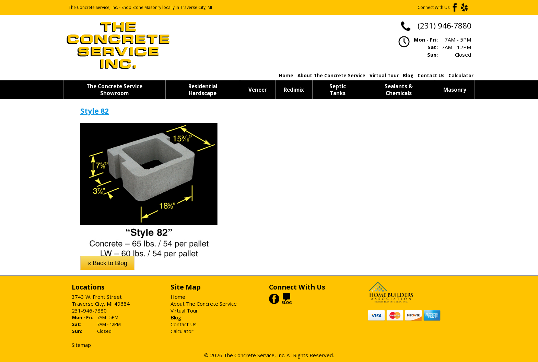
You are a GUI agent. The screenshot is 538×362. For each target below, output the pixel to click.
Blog (408, 75)
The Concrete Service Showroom (114, 90)
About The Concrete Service (331, 75)
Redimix (294, 89)
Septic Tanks (337, 90)
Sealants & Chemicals (399, 90)
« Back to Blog (107, 263)
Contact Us (431, 75)
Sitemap (81, 344)
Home (286, 75)
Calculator (460, 75)
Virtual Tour (384, 75)
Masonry (454, 89)
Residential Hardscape (202, 90)
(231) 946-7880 (435, 25)
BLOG (286, 300)
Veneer (257, 89)
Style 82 (94, 111)
